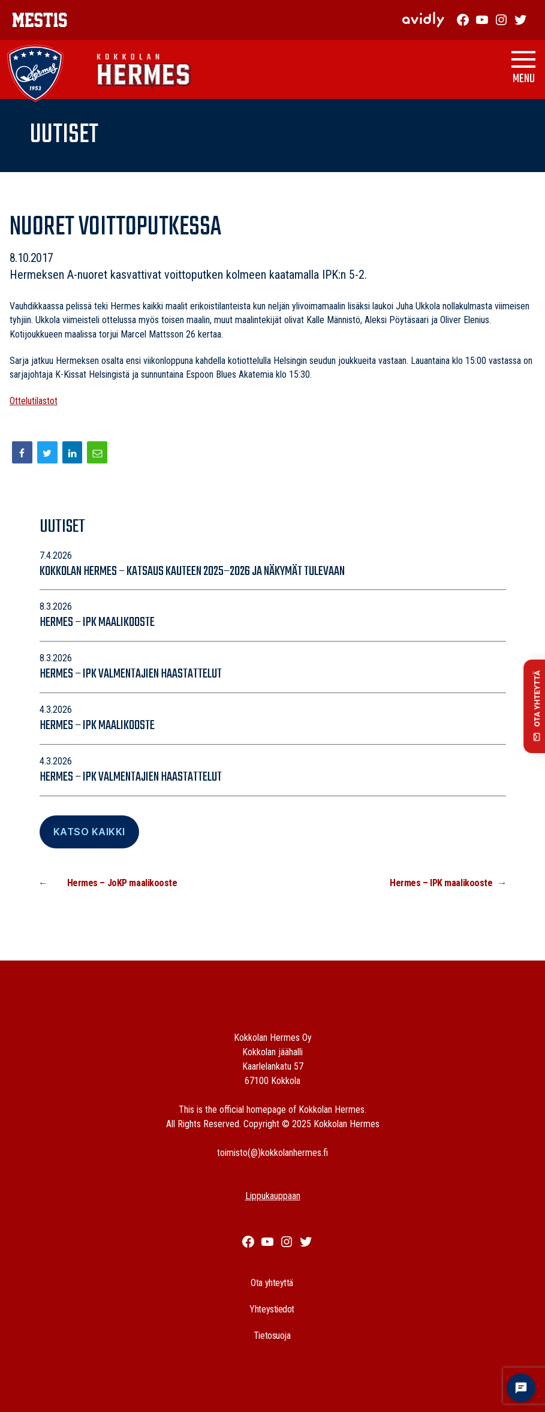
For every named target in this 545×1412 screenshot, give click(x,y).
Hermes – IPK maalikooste (97, 622)
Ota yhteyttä (272, 1282)
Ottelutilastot (34, 401)
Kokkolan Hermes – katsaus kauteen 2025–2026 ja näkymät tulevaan (193, 571)
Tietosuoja (272, 1335)
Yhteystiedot (271, 1309)
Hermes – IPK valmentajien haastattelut (131, 674)
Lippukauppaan (272, 1196)
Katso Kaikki (89, 832)
